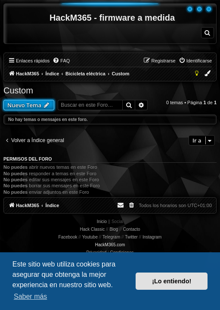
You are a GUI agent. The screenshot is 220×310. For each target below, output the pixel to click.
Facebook (68, 237)
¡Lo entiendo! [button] (171, 281)
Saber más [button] (30, 296)
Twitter (131, 237)
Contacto (131, 229)
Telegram (111, 237)
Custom (18, 90)
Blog (113, 229)
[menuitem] (207, 33)
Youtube (90, 237)
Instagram (152, 237)
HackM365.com (110, 244)
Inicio (102, 221)
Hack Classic (92, 229)
